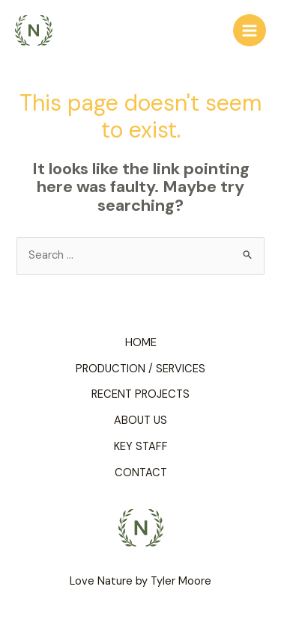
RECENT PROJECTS (140, 394)
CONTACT (141, 473)
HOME (141, 343)
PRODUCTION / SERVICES (140, 369)
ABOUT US (140, 420)
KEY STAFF (141, 447)
